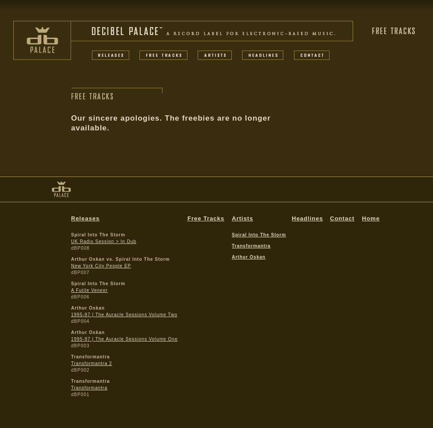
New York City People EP (101, 265)
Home (371, 218)
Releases (85, 218)
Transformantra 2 (91, 363)
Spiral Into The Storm (259, 234)
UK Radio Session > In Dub (103, 241)
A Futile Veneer (89, 290)
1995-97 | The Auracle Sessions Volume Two (124, 314)
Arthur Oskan (249, 257)
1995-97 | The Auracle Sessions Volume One (124, 339)
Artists (242, 218)
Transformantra (89, 387)
